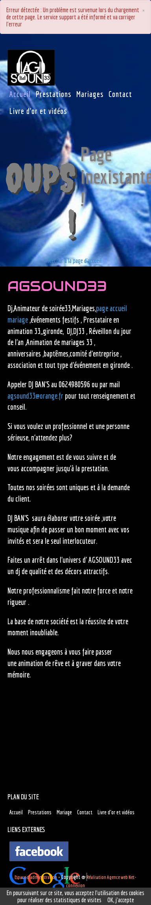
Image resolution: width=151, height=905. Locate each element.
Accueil (16, 812)
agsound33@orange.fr (35, 396)
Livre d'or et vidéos (116, 812)
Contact (84, 812)
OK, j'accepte (120, 899)
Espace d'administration (36, 877)
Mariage (64, 812)
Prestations (40, 812)
